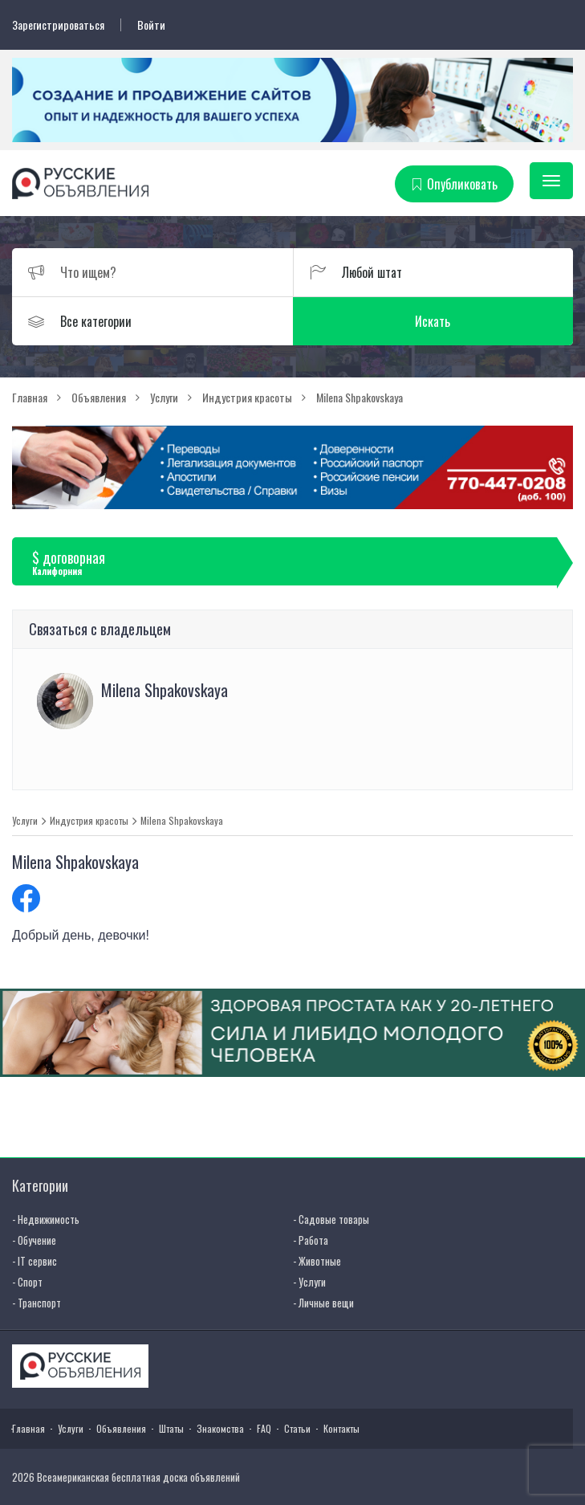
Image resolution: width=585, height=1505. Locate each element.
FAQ (264, 1428)
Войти (151, 24)
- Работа (310, 1240)
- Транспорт (36, 1302)
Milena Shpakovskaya (181, 820)
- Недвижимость (45, 1219)
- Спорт (27, 1281)
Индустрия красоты (89, 820)
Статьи (297, 1428)
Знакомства (220, 1428)
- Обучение (34, 1240)
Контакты (341, 1428)
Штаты (171, 1428)
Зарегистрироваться (58, 24)
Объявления (121, 1428)
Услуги (25, 820)
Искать (432, 321)
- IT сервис (34, 1260)
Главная (28, 1428)
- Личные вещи (323, 1302)
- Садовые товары (331, 1219)
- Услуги (309, 1281)
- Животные (317, 1260)
